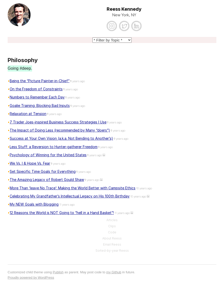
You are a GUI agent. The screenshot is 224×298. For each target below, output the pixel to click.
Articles (112, 220)
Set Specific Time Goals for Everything (43, 171)
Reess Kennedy (124, 9)
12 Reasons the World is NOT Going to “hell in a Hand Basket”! (62, 212)
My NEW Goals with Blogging (34, 204)
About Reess (112, 238)
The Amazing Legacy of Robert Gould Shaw (47, 179)
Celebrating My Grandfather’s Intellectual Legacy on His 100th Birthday (70, 196)
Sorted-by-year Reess (112, 250)
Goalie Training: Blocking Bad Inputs (40, 105)
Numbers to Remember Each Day (37, 97)
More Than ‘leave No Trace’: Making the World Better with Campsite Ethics (72, 188)
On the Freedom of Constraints (36, 89)
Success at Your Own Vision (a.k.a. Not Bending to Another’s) (61, 138)
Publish (58, 272)
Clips (112, 226)
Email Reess (112, 244)
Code (112, 232)
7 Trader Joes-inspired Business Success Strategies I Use (58, 122)
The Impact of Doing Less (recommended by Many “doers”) (60, 130)
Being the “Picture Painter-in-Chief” (39, 81)
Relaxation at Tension (28, 113)
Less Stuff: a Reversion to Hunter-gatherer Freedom (53, 147)
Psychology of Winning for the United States (48, 155)
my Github (113, 272)
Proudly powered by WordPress (31, 277)
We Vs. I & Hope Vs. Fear (30, 163)
